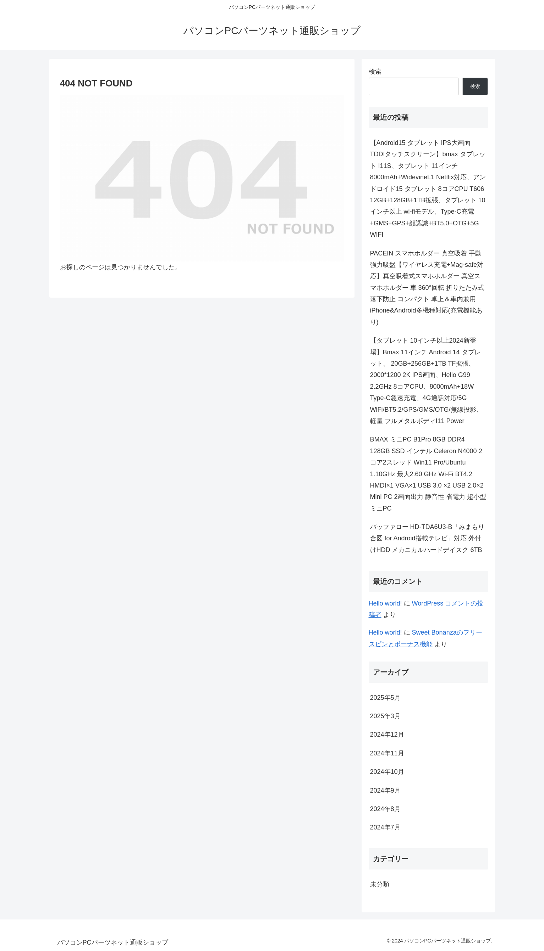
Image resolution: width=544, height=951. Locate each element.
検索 (375, 71)
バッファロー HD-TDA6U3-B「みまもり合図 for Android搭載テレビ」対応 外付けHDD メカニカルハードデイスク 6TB (427, 538)
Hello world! (385, 603)
